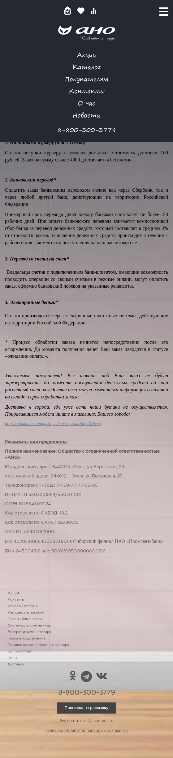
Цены (12, 658)
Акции (86, 55)
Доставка (16, 664)
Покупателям (86, 79)
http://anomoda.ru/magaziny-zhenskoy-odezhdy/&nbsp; (53, 423)
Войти (105, 10)
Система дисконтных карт (30, 625)
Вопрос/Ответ (20, 651)
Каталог (86, 67)
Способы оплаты (22, 606)
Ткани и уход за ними (26, 638)
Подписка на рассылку (86, 708)
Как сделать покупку (26, 612)
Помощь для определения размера (38, 645)
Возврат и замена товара (29, 632)
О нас (86, 103)
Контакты (87, 91)
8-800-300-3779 (86, 130)
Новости (86, 115)
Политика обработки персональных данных (86, 730)
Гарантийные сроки (25, 619)
